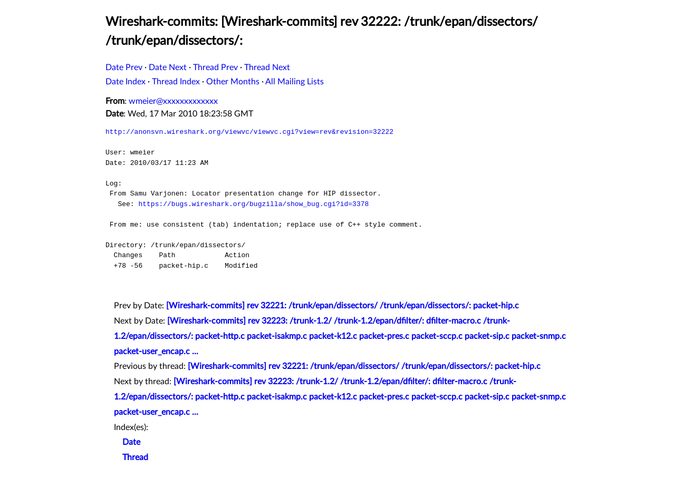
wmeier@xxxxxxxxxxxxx (173, 101)
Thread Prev (215, 67)
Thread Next (267, 67)
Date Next (168, 67)
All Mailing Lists (294, 81)
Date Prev (123, 67)
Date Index (125, 81)
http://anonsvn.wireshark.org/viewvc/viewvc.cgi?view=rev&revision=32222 (249, 131)
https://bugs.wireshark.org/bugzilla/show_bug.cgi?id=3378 (253, 204)
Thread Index (176, 81)
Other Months (232, 81)
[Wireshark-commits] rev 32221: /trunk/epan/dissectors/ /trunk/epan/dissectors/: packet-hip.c (342, 305)
